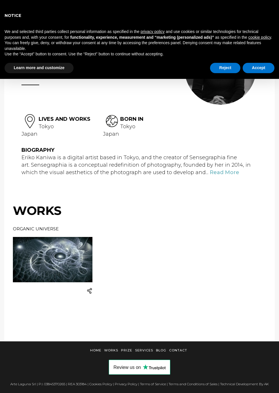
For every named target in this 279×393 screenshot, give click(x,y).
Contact (178, 350)
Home (95, 350)
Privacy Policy (126, 384)
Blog (161, 350)
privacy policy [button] (153, 31)
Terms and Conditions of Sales (193, 384)
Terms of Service (153, 384)
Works (111, 350)
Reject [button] (225, 67)
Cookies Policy (100, 384)
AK (266, 384)
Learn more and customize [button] (39, 67)
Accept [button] (258, 67)
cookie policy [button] (259, 37)
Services (144, 350)
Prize (126, 350)
